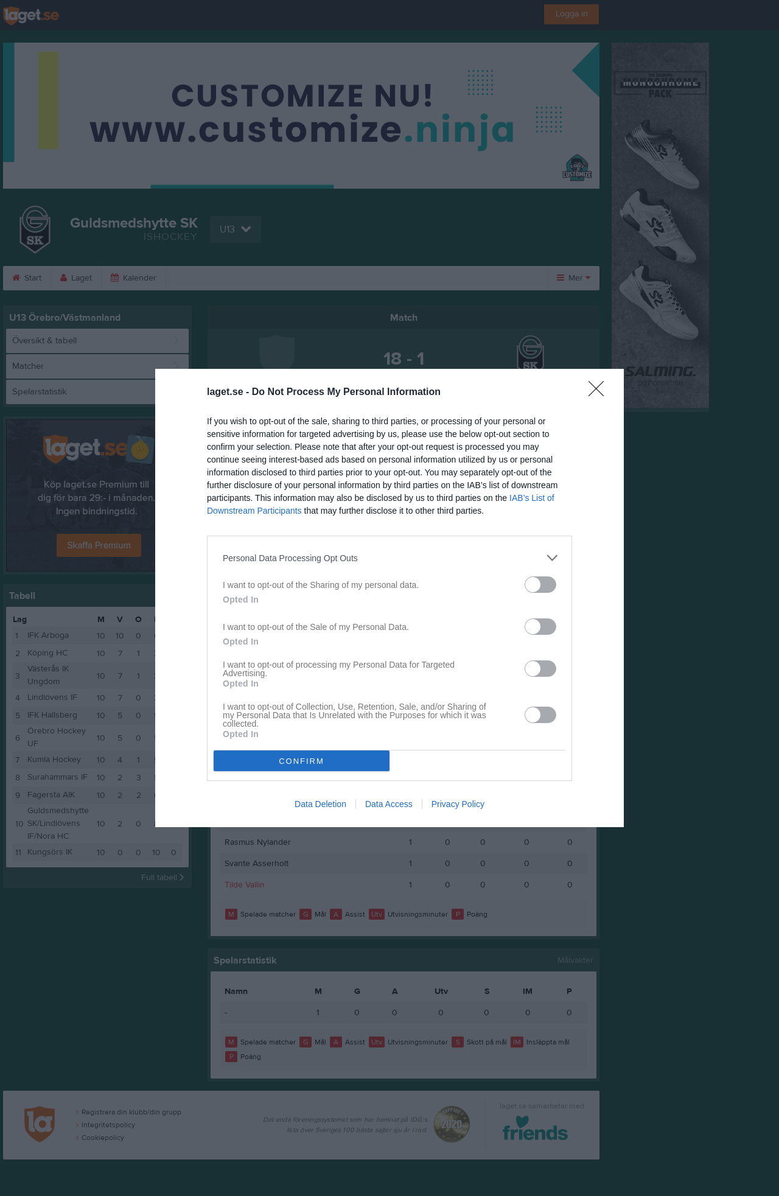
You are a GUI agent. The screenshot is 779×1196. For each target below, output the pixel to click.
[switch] (540, 584)
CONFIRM (301, 761)
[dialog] (389, 598)
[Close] (600, 392)
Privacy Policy (457, 804)
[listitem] (389, 557)
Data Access (389, 804)
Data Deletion (320, 804)
